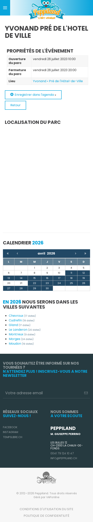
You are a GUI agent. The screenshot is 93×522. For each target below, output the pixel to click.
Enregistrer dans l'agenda (33, 94)
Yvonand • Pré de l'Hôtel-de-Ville (58, 81)
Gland (19, 325)
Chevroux (22, 315)
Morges (21, 339)
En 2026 (12, 302)
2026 (51, 253)
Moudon (21, 343)
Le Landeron (25, 329)
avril (42, 253)
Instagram (10, 432)
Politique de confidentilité (46, 515)
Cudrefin (22, 320)
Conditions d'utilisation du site (46, 509)
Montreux (22, 334)
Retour (15, 105)
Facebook (10, 427)
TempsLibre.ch (12, 437)
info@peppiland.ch (63, 458)
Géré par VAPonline (46, 497)
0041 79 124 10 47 (62, 453)
